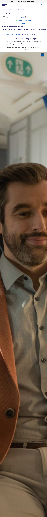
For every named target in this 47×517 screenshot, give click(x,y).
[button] (23, 13)
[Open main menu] (44, 5)
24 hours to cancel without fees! (24, 20)
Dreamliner (37, 49)
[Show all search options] (23, 23)
